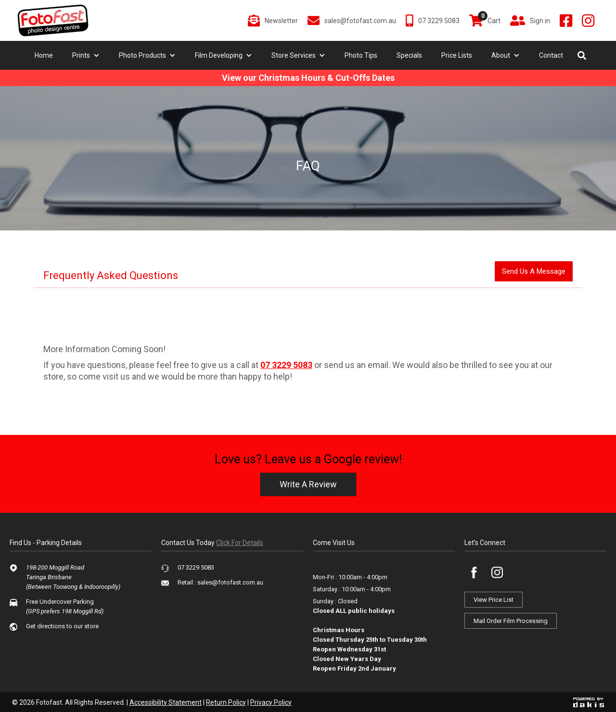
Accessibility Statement (165, 702)
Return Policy (226, 702)
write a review (308, 484)
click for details (239, 543)
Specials (409, 55)
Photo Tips (361, 55)
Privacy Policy (271, 702)
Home (44, 55)
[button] (86, 55)
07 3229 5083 (286, 365)
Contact (551, 55)
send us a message (533, 271)
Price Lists (456, 55)
